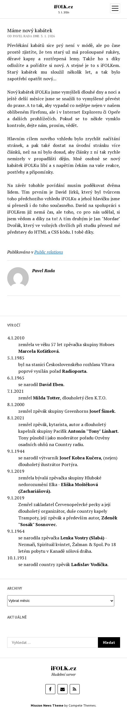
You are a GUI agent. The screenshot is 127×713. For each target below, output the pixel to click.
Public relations (48, 252)
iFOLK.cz (63, 7)
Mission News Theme (47, 705)
